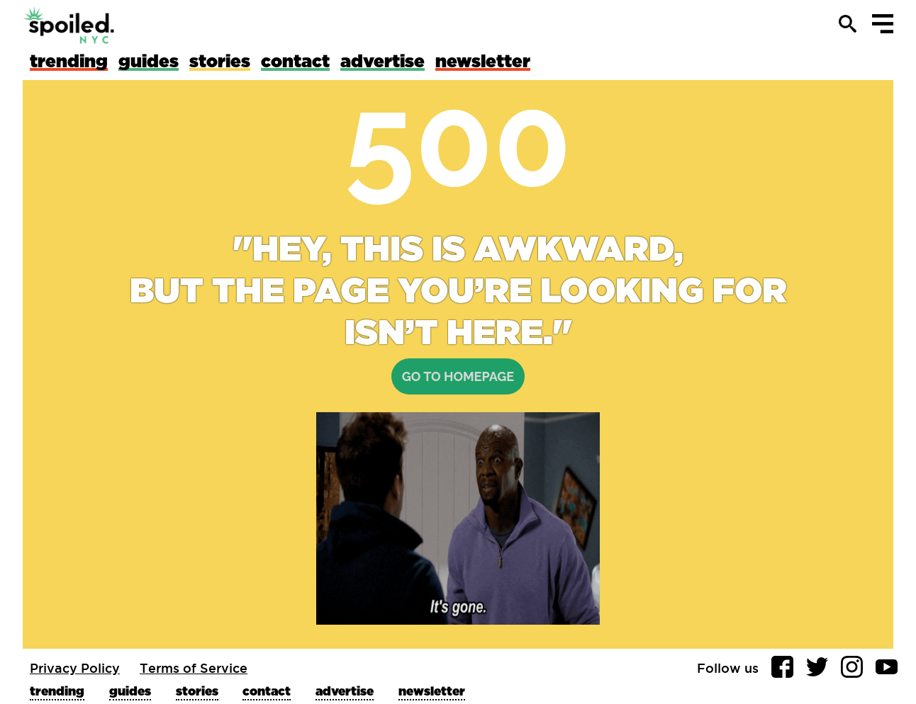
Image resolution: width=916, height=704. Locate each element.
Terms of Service (193, 668)
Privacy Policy (75, 668)
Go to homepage (458, 376)
